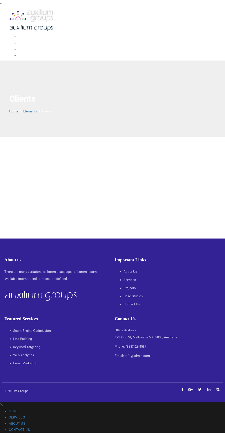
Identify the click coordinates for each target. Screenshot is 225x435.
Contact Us (26, 55)
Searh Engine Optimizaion (32, 331)
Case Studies (133, 296)
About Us (25, 49)
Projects (130, 288)
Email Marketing (25, 363)
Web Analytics (23, 355)
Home (22, 37)
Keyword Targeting (26, 347)
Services (24, 43)
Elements (30, 111)
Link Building (22, 339)
